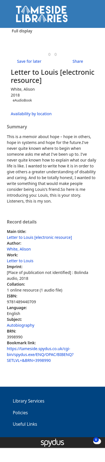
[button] (85, 16)
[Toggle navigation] (92, 16)
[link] (49, 54)
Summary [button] (17, 126)
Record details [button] (22, 222)
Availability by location (31, 113)
